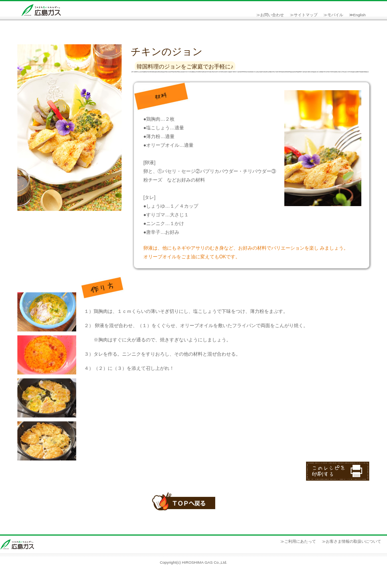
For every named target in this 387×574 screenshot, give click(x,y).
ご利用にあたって (300, 541)
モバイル (335, 15)
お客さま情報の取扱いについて (353, 541)
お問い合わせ (272, 15)
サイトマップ (305, 15)
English (359, 15)
